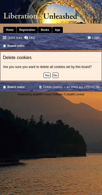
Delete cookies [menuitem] (53, 87)
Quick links (15, 37)
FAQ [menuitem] (32, 37)
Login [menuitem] (95, 37)
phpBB (37, 94)
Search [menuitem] (97, 46)
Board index (16, 87)
